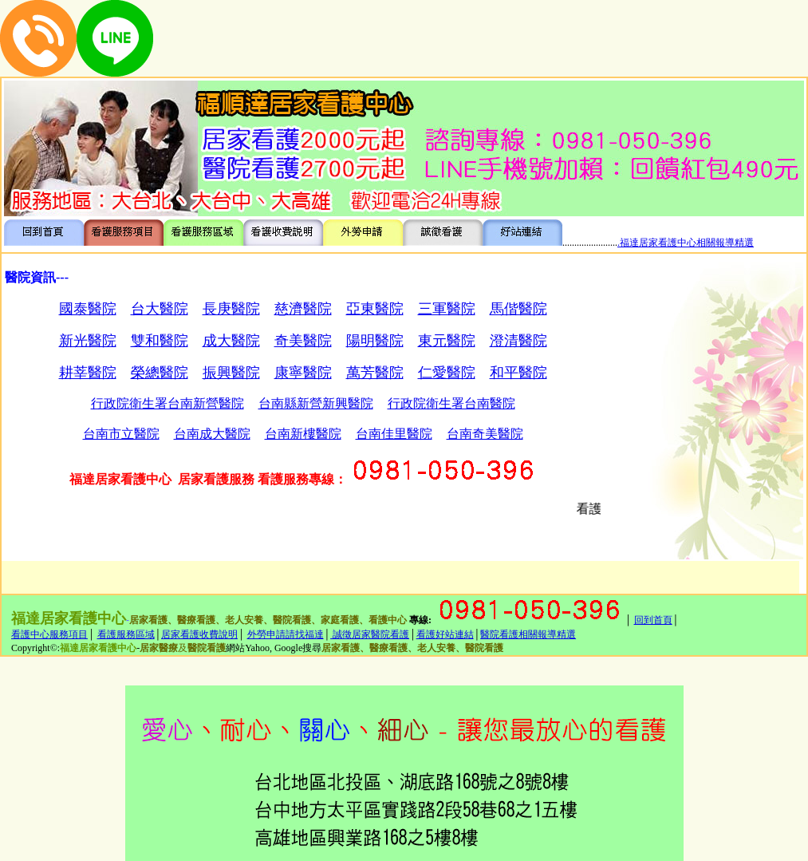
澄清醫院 (518, 341)
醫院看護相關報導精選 (528, 634)
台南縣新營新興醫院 (315, 403)
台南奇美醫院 (485, 433)
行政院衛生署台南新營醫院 (167, 403)
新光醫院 (87, 341)
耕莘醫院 (87, 373)
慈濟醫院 (303, 309)
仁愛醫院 (446, 373)
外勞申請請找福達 (285, 634)
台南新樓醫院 (303, 433)
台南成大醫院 (212, 433)
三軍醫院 (446, 309)
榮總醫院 (159, 373)
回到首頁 (653, 620)
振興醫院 (231, 373)
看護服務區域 (126, 634)
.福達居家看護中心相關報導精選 (685, 242)
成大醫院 (231, 341)
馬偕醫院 (518, 309)
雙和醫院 (159, 341)
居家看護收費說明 (199, 634)
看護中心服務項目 (49, 634)
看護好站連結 (445, 634)
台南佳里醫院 (394, 433)
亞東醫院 (375, 309)
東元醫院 (446, 341)
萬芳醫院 (375, 373)
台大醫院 (159, 309)
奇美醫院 (303, 341)
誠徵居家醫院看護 (369, 634)
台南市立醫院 (121, 433)
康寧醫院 (303, 373)
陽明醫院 (375, 341)
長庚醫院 (231, 309)
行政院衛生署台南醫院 (451, 403)
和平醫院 (518, 373)
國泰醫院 (87, 309)
